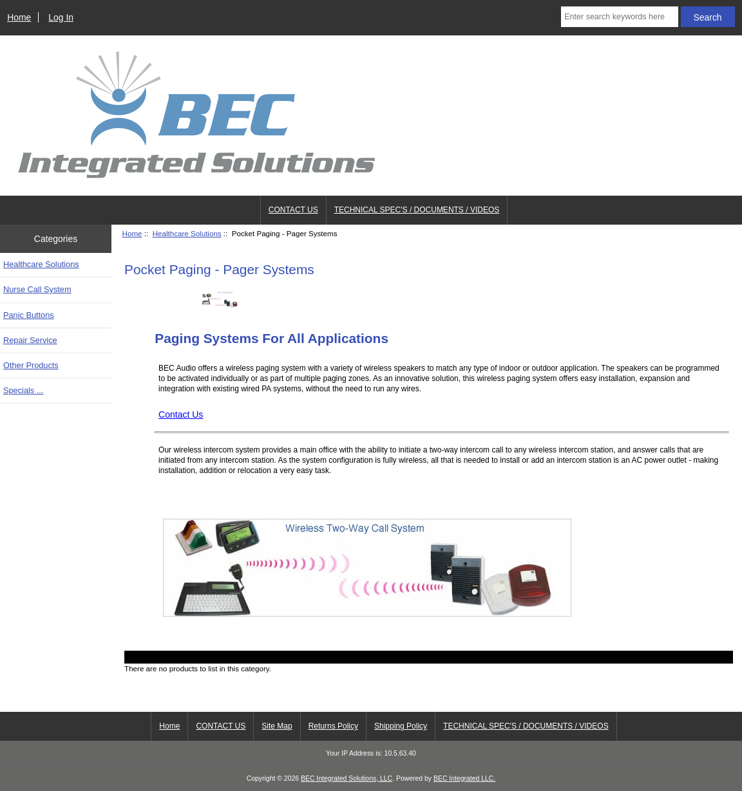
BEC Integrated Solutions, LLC (346, 778)
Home (19, 17)
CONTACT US (293, 209)
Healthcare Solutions (187, 233)
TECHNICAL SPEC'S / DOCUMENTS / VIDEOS (417, 209)
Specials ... (23, 390)
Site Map (277, 726)
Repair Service (30, 340)
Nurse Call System (37, 289)
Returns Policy (333, 726)
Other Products (31, 365)
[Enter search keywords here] (619, 16)
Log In (60, 17)
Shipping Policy (400, 726)
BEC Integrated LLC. (464, 778)
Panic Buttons (28, 315)
